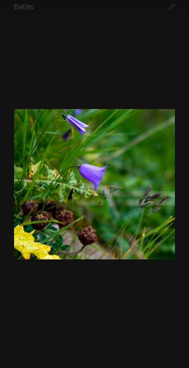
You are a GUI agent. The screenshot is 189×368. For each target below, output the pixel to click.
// (172, 7)
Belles (24, 7)
